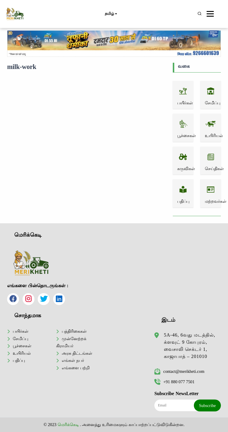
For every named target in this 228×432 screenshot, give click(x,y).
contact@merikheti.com (179, 371)
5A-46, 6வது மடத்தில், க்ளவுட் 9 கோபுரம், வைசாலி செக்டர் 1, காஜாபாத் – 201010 (189, 345)
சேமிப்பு (20, 338)
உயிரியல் (22, 353)
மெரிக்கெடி (68, 424)
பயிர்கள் (20, 331)
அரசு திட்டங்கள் (77, 353)
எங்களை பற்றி (76, 367)
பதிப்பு (19, 360)
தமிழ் (110, 14)
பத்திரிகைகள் (74, 331)
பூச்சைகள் (22, 345)
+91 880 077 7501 (174, 381)
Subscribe (207, 405)
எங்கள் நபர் (73, 360)
